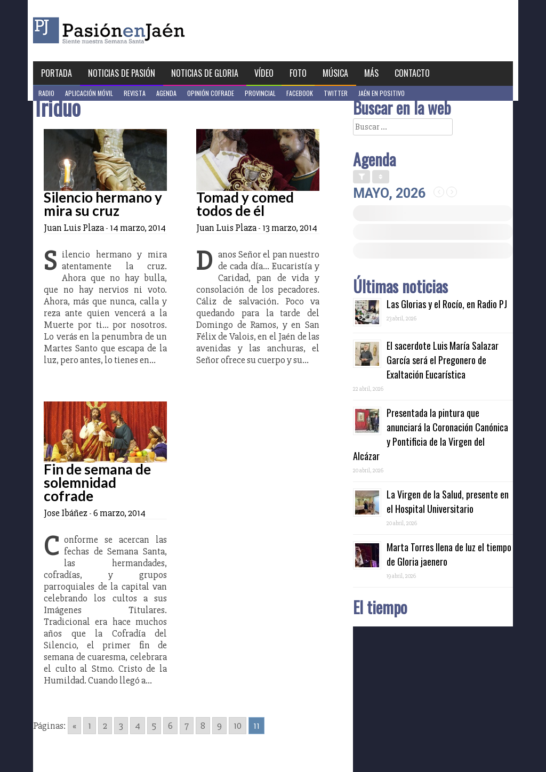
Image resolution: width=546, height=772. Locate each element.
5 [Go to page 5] (154, 725)
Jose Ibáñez (65, 513)
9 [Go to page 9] (219, 725)
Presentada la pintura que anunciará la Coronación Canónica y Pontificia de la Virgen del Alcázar (430, 434)
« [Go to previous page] (74, 725)
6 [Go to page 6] (170, 725)
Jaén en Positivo (381, 93)
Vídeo (264, 73)
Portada (56, 73)
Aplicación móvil (89, 93)
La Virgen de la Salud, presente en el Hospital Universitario (448, 501)
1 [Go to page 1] (89, 725)
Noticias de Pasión (121, 73)
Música (335, 73)
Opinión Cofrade (210, 93)
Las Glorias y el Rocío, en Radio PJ (447, 304)
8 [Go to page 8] (202, 725)
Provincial (260, 93)
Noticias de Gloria (204, 73)
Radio (46, 93)
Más (371, 73)
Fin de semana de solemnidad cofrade (97, 482)
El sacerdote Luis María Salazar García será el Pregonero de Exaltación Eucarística (443, 360)
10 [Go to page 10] (238, 725)
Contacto (412, 73)
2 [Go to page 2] (105, 725)
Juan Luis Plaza (74, 228)
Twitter (336, 93)
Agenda (166, 93)
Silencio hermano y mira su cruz (103, 204)
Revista (135, 93)
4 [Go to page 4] (137, 725)
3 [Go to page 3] (121, 725)
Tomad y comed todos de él (245, 204)
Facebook (299, 93)
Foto (298, 73)
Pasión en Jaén (137, 31)
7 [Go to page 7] (186, 725)
